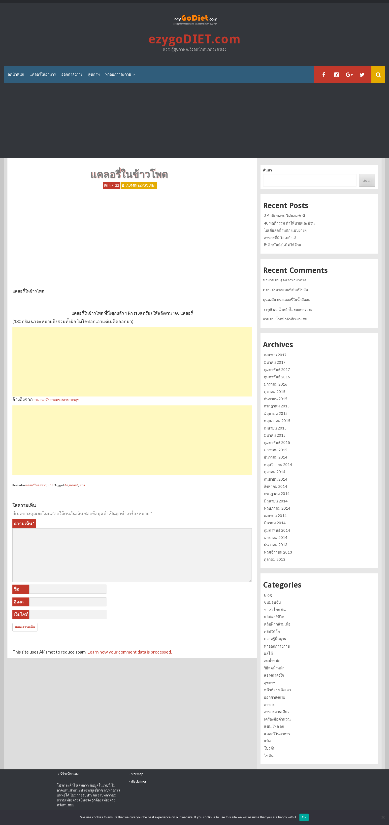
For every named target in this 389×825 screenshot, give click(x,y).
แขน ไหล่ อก (274, 726)
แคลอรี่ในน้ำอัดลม (296, 299)
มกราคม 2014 (275, 537)
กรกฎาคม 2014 (277, 493)
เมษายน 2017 (275, 355)
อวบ (266, 319)
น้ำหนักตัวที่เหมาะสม (291, 319)
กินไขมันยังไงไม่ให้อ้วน (282, 245)
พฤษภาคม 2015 (277, 420)
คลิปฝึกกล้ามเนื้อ (277, 624)
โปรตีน (269, 748)
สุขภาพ (94, 74)
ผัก (66, 485)
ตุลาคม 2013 (274, 559)
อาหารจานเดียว (276, 711)
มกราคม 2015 (275, 450)
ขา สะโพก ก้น (275, 609)
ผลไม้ (268, 653)
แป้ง (50, 485)
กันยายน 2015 (275, 398)
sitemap (137, 774)
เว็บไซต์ (21, 614)
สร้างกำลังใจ (274, 675)
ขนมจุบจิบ (272, 602)
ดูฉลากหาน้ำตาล (293, 280)
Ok (304, 817)
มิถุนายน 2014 (276, 501)
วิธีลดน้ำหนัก (274, 668)
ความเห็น (24, 523)
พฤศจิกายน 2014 (278, 464)
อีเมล (19, 601)
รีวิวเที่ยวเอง (69, 774)
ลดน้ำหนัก (16, 74)
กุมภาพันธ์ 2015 (277, 442)
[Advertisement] (194, 120)
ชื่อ (16, 589)
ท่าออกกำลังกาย (118, 74)
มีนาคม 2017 (275, 362)
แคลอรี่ (73, 485)
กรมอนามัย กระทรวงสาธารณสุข (56, 400)
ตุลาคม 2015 (274, 391)
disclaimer (138, 781)
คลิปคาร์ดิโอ (274, 617)
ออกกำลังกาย (72, 74)
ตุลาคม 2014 (274, 471)
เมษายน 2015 (275, 428)
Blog (268, 595)
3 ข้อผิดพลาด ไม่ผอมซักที (284, 215)
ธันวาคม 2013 (275, 544)
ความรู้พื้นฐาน (275, 638)
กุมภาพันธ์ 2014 (277, 530)
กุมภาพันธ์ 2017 (277, 369)
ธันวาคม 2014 (275, 457)
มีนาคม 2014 (275, 523)
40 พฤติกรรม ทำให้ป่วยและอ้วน (289, 223)
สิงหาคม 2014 (275, 486)
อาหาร (269, 704)
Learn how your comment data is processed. (129, 652)
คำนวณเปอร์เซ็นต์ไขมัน (289, 290)
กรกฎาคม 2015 (277, 406)
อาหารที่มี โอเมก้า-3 (280, 237)
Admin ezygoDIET (141, 185)
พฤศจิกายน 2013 (278, 552)
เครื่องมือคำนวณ (277, 719)
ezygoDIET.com (194, 39)
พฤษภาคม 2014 (277, 508)
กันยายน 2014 (275, 479)
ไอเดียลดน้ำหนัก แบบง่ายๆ (285, 230)
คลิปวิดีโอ (272, 631)
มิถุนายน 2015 (276, 413)
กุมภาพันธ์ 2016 (277, 377)
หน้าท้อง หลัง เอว (277, 690)
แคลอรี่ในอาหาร (43, 74)
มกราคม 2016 (275, 384)
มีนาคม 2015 (275, 435)
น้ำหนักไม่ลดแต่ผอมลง (295, 309)
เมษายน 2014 (275, 515)
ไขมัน (268, 755)
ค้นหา (267, 170)
